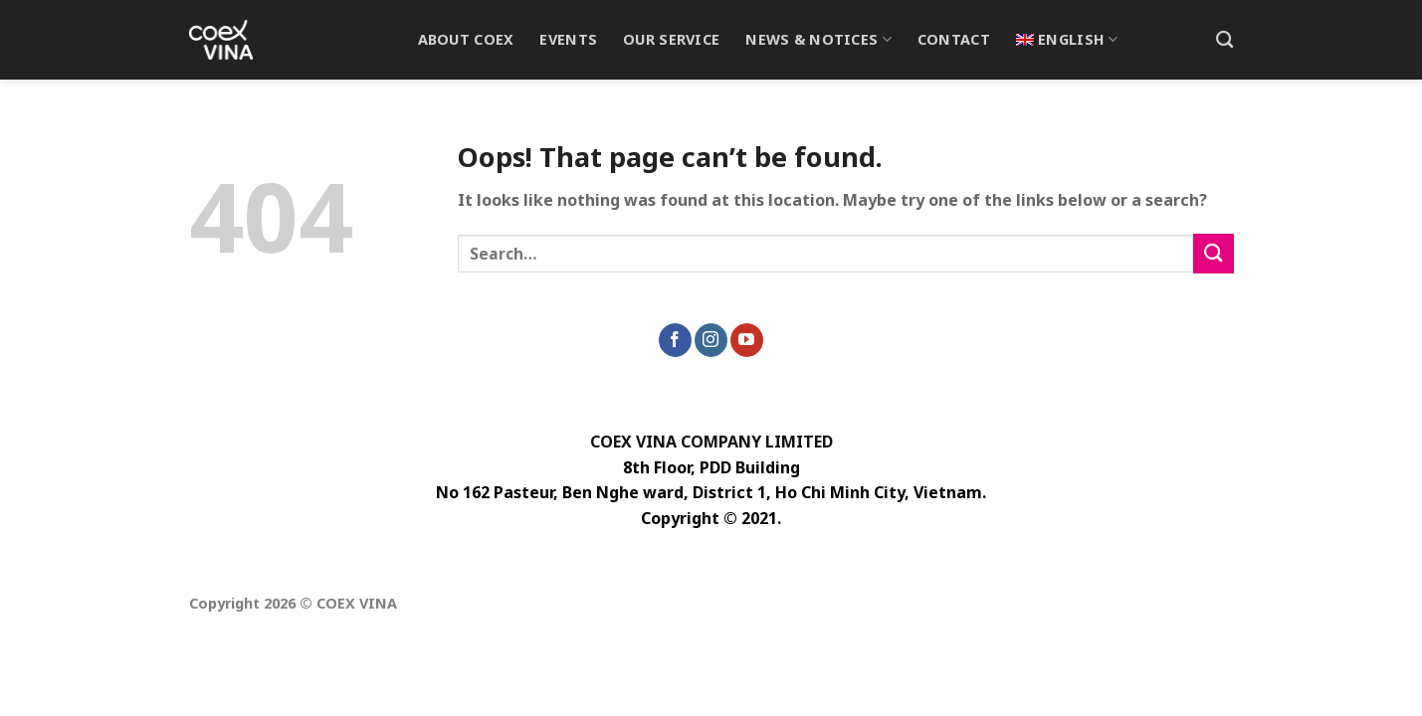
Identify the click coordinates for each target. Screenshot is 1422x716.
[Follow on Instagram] (711, 340)
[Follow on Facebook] (675, 340)
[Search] (1224, 40)
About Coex (466, 39)
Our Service (671, 39)
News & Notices (818, 39)
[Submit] (1213, 253)
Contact (953, 39)
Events (568, 39)
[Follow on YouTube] (746, 340)
